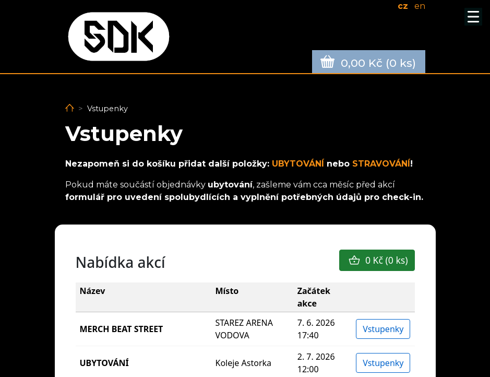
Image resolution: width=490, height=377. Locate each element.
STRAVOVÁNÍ (381, 164)
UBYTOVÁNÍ (299, 164)
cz (403, 6)
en (419, 6)
